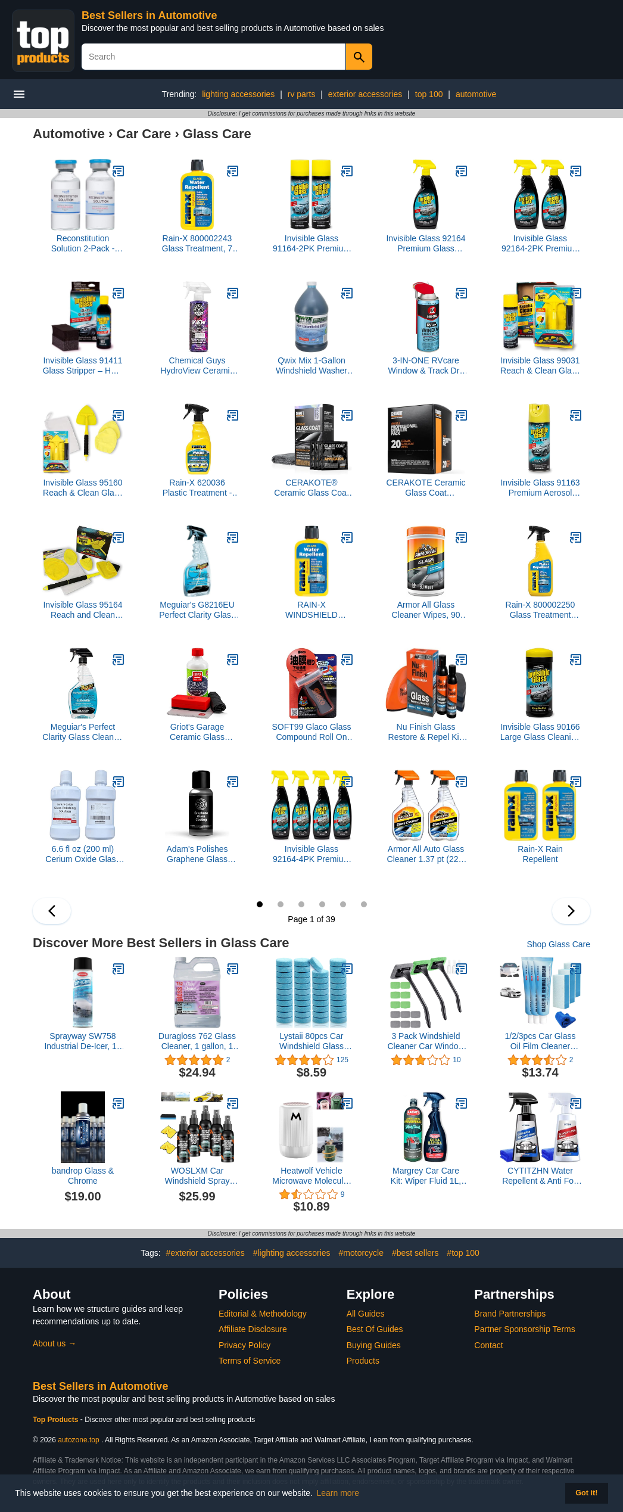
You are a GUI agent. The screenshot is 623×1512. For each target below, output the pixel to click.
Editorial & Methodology (263, 1313)
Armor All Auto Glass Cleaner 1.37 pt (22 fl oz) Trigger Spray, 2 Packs (426, 854)
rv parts (302, 94)
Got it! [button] (586, 1493)
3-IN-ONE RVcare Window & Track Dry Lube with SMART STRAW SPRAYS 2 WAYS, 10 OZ (426, 366)
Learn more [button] (338, 1493)
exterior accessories (365, 94)
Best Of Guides (375, 1329)
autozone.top (78, 1440)
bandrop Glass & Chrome (83, 1176)
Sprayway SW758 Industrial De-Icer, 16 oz (82, 1041)
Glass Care (217, 133)
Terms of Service (250, 1360)
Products (363, 1360)
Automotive (69, 133)
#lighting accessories (292, 1253)
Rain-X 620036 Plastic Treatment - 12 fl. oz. (197, 488)
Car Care (144, 133)
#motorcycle (361, 1253)
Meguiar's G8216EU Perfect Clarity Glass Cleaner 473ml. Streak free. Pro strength (197, 610)
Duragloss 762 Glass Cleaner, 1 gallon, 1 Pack (197, 1041)
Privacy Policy (244, 1345)
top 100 (429, 94)
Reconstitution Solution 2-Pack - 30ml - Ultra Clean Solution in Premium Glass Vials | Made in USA (82, 244)
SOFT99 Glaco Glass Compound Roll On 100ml (311, 732)
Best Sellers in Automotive (149, 15)
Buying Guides (374, 1345)
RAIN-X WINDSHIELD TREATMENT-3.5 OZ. (311, 610)
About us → (54, 1343)
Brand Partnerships (510, 1313)
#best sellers (415, 1253)
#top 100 (463, 1253)
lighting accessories (238, 94)
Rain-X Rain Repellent (540, 854)
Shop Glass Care (558, 944)
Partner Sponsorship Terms (524, 1329)
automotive (476, 94)
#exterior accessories (205, 1253)
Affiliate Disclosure (253, 1329)
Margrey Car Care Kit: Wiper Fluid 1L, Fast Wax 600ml (426, 1176)
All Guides (366, 1313)
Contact (488, 1345)
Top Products (56, 1419)
